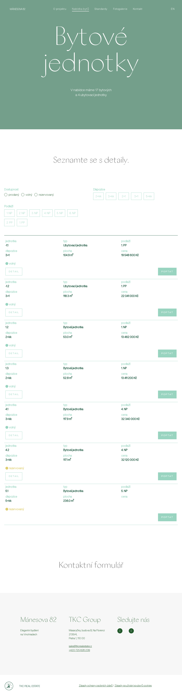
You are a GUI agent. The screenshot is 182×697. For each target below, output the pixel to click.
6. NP (72, 213)
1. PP (22, 222)
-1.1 (6, 245)
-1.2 (7, 286)
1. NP (9, 213)
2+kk (98, 196)
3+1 (136, 196)
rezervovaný (44, 195)
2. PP (9, 222)
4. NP (47, 213)
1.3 (7, 368)
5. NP (60, 213)
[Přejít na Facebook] (131, 630)
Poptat (167, 271)
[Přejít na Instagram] (119, 630)
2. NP (22, 213)
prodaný (11, 195)
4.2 (7, 450)
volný (26, 195)
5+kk (149, 196)
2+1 (124, 196)
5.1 (6, 491)
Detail (14, 271)
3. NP (35, 213)
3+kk (111, 196)
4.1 (6, 409)
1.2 (6, 327)
